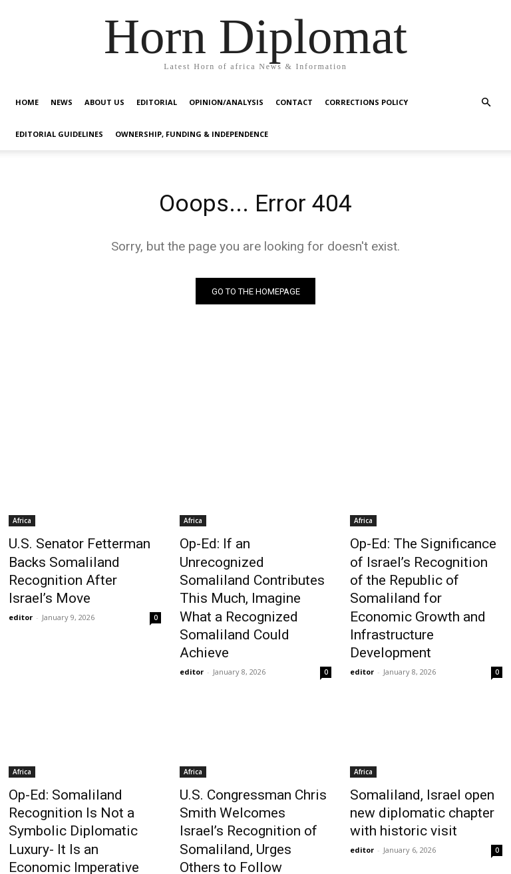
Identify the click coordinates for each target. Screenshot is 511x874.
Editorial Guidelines (59, 134)
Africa (22, 523)
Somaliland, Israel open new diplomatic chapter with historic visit (419, 757)
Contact (294, 102)
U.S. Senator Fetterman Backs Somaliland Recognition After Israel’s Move (83, 559)
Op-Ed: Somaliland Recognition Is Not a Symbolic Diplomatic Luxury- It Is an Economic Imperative (83, 764)
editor (21, 591)
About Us (104, 102)
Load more (255, 831)
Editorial (156, 102)
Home (27, 102)
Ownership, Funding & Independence (191, 134)
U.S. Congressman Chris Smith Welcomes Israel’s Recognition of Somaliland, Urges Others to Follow (247, 764)
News (62, 102)
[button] (486, 102)
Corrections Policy (366, 102)
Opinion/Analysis (226, 102)
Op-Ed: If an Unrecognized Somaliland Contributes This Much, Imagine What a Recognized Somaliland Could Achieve (254, 574)
